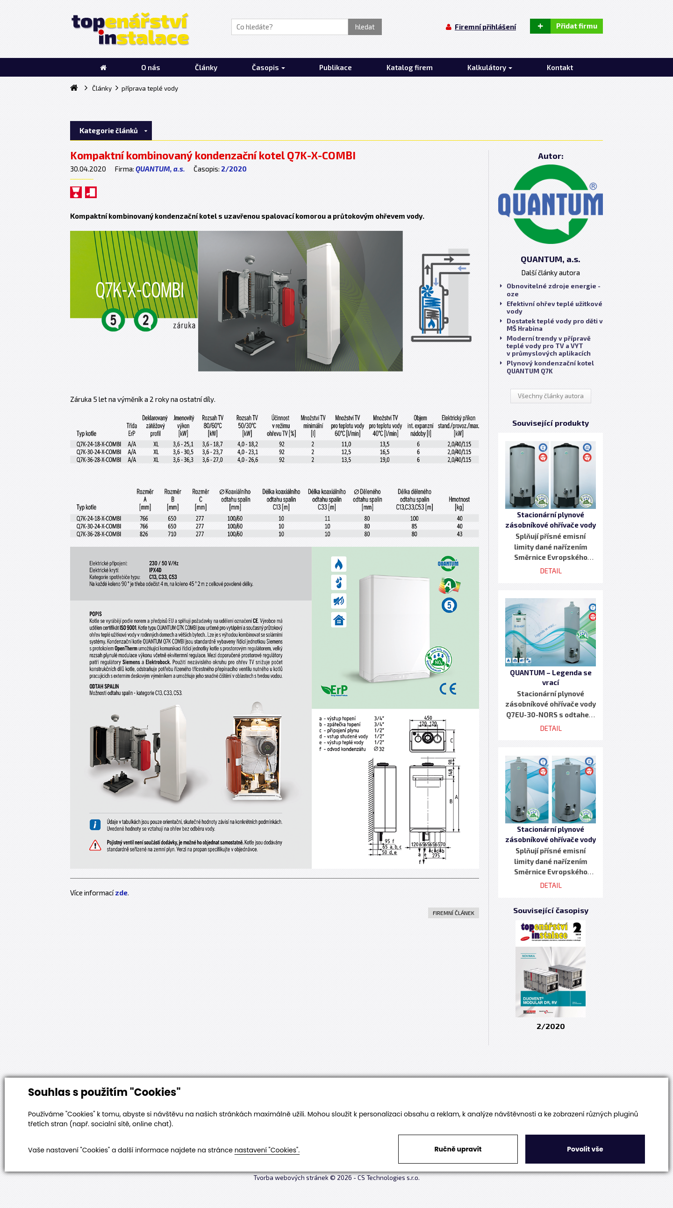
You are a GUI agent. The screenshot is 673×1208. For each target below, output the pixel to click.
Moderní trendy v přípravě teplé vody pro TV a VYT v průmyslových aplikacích (545, 346)
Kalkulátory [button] (489, 67)
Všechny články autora (551, 396)
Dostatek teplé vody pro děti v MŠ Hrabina (551, 324)
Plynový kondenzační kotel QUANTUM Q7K (547, 366)
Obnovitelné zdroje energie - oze (550, 289)
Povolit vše (585, 1149)
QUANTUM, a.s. (160, 168)
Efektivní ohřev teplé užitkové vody (551, 307)
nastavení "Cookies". (267, 1150)
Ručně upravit (457, 1149)
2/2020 (234, 168)
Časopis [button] (268, 67)
